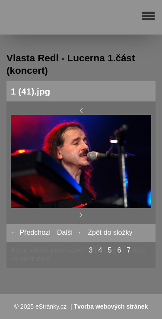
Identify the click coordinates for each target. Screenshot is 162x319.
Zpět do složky (110, 232)
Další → (69, 232)
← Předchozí (31, 232)
